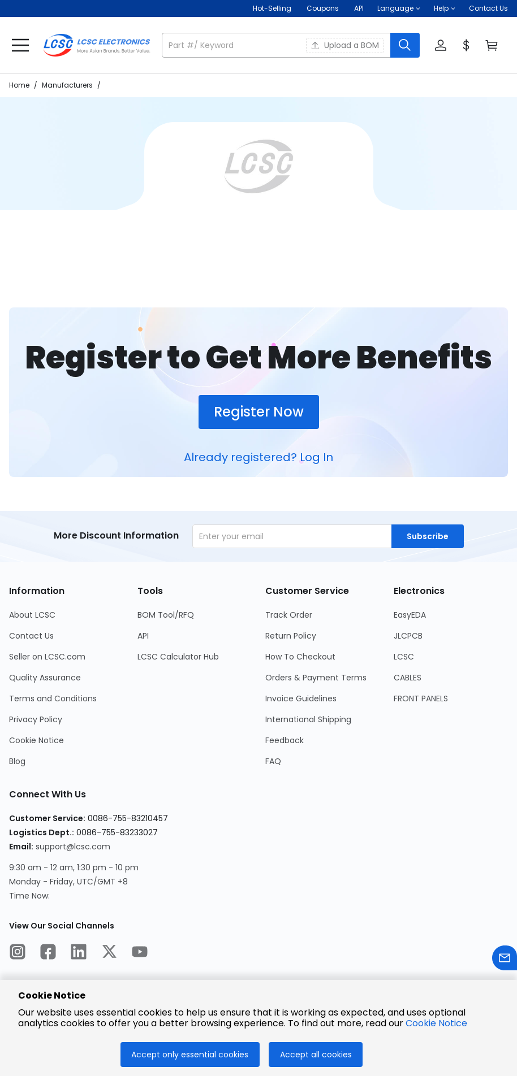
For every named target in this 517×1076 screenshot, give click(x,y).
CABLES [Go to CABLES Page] (407, 677)
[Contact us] (504, 959)
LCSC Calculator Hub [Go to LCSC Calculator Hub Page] (178, 656)
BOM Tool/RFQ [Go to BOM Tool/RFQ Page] (165, 615)
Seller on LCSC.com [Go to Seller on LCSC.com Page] (47, 656)
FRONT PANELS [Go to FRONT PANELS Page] (421, 698)
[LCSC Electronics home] (96, 45)
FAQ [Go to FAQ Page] (273, 761)
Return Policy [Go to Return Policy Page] (290, 635)
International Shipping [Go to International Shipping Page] (308, 719)
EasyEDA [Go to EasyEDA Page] (410, 615)
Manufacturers (67, 85)
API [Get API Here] (359, 8)
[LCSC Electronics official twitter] (109, 953)
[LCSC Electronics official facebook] (48, 953)
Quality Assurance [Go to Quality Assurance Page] (45, 677)
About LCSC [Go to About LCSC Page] (32, 615)
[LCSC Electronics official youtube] (139, 953)
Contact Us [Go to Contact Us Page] (31, 635)
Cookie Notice (436, 1023)
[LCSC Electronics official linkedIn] (78, 953)
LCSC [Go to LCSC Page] (404, 656)
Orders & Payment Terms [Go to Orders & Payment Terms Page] (316, 677)
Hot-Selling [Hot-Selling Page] (273, 8)
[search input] (277, 45)
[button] (398, 8)
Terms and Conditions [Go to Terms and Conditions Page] (53, 698)
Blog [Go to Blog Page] (17, 761)
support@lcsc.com (73, 846)
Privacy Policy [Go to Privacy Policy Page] (35, 719)
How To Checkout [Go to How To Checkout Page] (300, 656)
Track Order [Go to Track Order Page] (288, 615)
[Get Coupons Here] (323, 8)
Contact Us (488, 8)
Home (19, 85)
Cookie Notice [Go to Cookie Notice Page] (36, 740)
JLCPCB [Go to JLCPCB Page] (408, 635)
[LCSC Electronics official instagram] (17, 953)
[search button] (405, 45)
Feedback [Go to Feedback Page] (284, 740)
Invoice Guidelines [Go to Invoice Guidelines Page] (301, 698)
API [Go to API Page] (143, 635)
